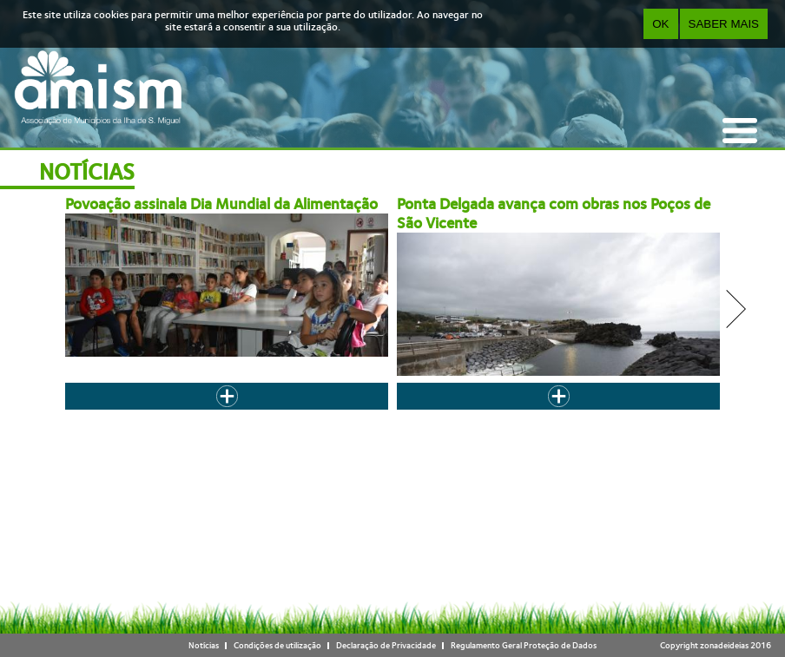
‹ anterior (242, 413)
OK (660, 23)
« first (200, 413)
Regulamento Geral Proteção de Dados (524, 645)
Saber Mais (724, 23)
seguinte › (555, 413)
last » (597, 413)
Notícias (203, 645)
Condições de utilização (277, 645)
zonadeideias (724, 645)
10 (492, 413)
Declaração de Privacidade (386, 645)
